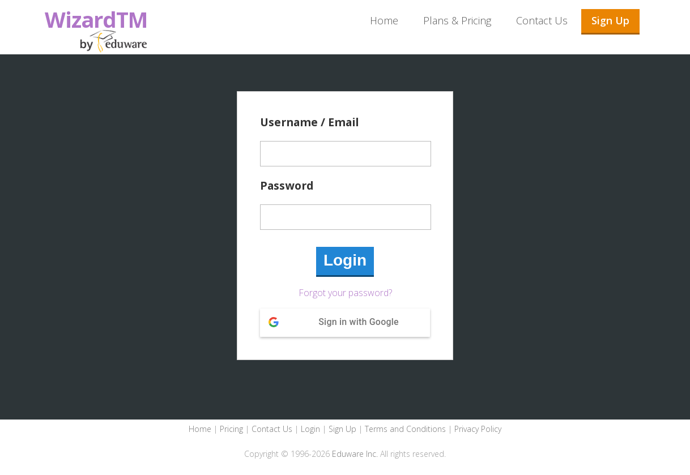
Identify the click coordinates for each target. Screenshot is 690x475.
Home (384, 20)
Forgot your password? (345, 292)
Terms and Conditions (405, 428)
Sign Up (610, 20)
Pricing (231, 428)
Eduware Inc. (355, 453)
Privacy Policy (477, 428)
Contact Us (542, 20)
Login (310, 428)
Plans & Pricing (457, 20)
